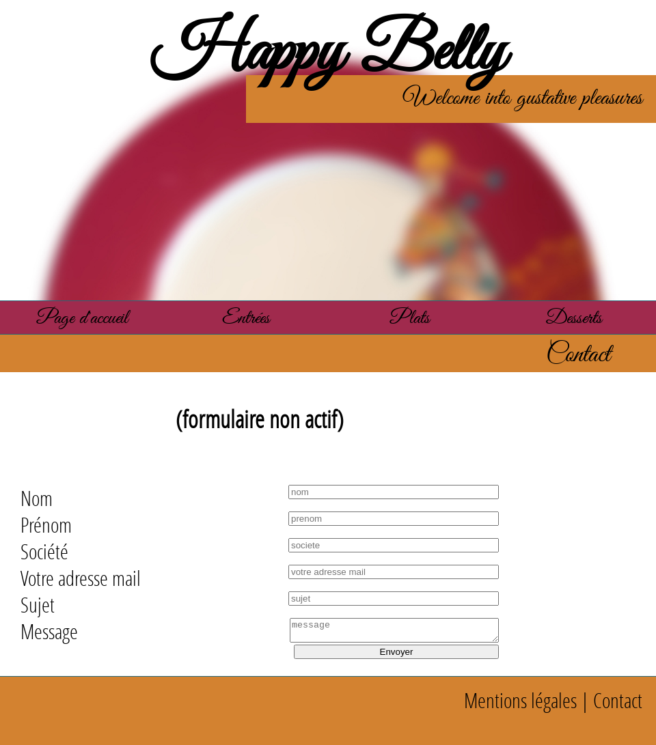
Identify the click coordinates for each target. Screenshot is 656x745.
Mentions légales (520, 700)
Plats (410, 318)
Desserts (574, 318)
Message (49, 631)
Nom (36, 498)
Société (44, 551)
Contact (617, 700)
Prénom (46, 524)
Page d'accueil (82, 318)
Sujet (37, 604)
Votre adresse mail (80, 578)
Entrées (246, 318)
